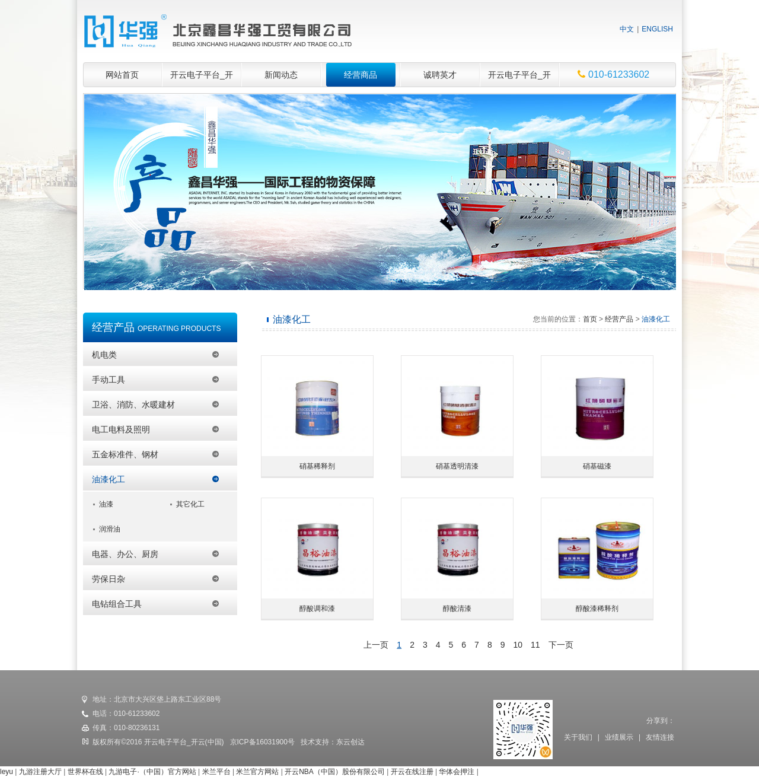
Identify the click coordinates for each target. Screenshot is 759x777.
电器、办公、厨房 (125, 554)
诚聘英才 (440, 74)
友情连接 (660, 737)
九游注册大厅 (40, 772)
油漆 (106, 504)
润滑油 (109, 529)
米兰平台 (216, 772)
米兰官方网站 (257, 772)
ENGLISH (657, 29)
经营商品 (360, 74)
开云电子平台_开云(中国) (201, 78)
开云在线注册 (412, 772)
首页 (590, 319)
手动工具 (108, 379)
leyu (6, 772)
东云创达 (350, 742)
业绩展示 (619, 737)
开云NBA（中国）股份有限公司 (335, 772)
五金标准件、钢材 (125, 454)
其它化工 (190, 504)
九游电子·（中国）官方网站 (152, 772)
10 (518, 644)
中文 (627, 29)
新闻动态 (281, 74)
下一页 (560, 644)
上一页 (375, 644)
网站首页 (122, 74)
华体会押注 (456, 772)
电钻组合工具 (117, 604)
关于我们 (578, 737)
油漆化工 (108, 479)
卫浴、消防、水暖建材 (133, 404)
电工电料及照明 (121, 429)
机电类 (104, 354)
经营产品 (619, 319)
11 (535, 644)
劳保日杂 (108, 579)
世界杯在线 (85, 772)
